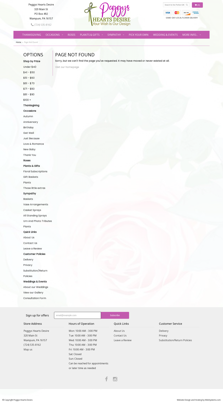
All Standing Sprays (35, 215)
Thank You (29, 155)
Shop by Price (31, 61)
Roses (71, 34)
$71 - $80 (29, 89)
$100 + (27, 100)
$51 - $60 (29, 78)
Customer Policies (34, 254)
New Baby (29, 149)
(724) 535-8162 (41, 24)
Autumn (28, 116)
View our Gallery (33, 292)
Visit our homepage (67, 67)
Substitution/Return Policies (35, 273)
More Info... (190, 34)
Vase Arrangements (35, 204)
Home (18, 42)
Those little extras (34, 188)
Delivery (28, 259)
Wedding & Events (165, 34)
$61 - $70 (29, 83)
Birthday (28, 127)
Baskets (28, 199)
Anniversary (30, 122)
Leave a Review (32, 248)
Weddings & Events (35, 281)
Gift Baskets (30, 177)
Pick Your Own (138, 34)
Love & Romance (33, 144)
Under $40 (29, 67)
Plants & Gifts (90, 34)
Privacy (27, 265)
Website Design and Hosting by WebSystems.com (199, 400)
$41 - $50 (29, 72)
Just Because (31, 138)
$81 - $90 (28, 94)
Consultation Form (34, 298)
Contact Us (30, 243)
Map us (28, 349)
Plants (27, 182)
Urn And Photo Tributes (37, 221)
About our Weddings (35, 287)
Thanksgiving (31, 34)
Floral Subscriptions (35, 171)
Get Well (28, 133)
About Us (28, 237)
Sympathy (114, 34)
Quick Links (30, 232)
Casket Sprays (32, 210)
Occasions (53, 34)
